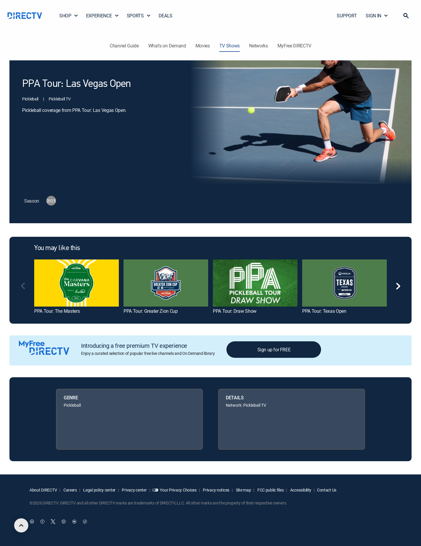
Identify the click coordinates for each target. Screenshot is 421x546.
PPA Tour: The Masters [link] (57, 311)
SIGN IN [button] (377, 15)
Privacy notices (216, 490)
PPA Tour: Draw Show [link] (234, 311)
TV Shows (229, 45)
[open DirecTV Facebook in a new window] (42, 521)
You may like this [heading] (57, 248)
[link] (76, 283)
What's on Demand (167, 45)
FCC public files (270, 490)
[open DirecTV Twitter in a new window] (53, 521)
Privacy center (134, 490)
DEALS (165, 15)
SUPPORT (347, 15)
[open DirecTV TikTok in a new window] (85, 521)
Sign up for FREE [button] (274, 349)
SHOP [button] (68, 15)
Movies (202, 45)
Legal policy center (99, 490)
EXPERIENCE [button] (102, 15)
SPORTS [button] (139, 15)
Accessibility (300, 490)
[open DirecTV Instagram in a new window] (63, 521)
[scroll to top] (21, 525)
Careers (70, 490)
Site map (243, 490)
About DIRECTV (43, 490)
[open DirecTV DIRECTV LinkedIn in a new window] (31, 521)
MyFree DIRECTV (294, 45)
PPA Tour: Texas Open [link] (324, 311)
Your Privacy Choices (178, 490)
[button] (406, 15)
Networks (258, 45)
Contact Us (326, 490)
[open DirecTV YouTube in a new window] (74, 521)
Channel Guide (124, 45)
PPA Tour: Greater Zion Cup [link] (151, 311)
